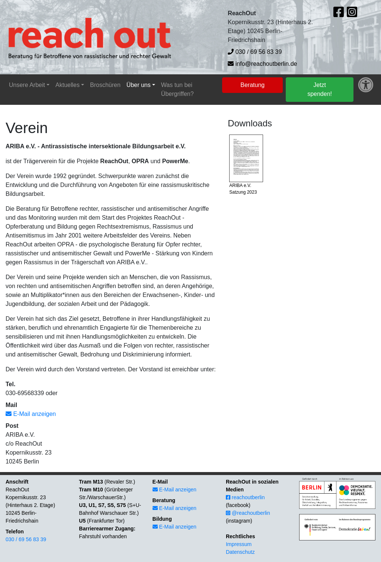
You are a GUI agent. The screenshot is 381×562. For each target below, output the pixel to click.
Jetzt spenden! (319, 89)
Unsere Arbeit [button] (27, 85)
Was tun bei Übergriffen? (177, 89)
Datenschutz (240, 552)
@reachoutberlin (248, 513)
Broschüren (105, 85)
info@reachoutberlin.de (262, 64)
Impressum (239, 544)
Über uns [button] (139, 85)
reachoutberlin (245, 497)
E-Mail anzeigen (31, 414)
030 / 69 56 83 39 (255, 52)
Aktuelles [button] (67, 85)
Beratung (252, 85)
